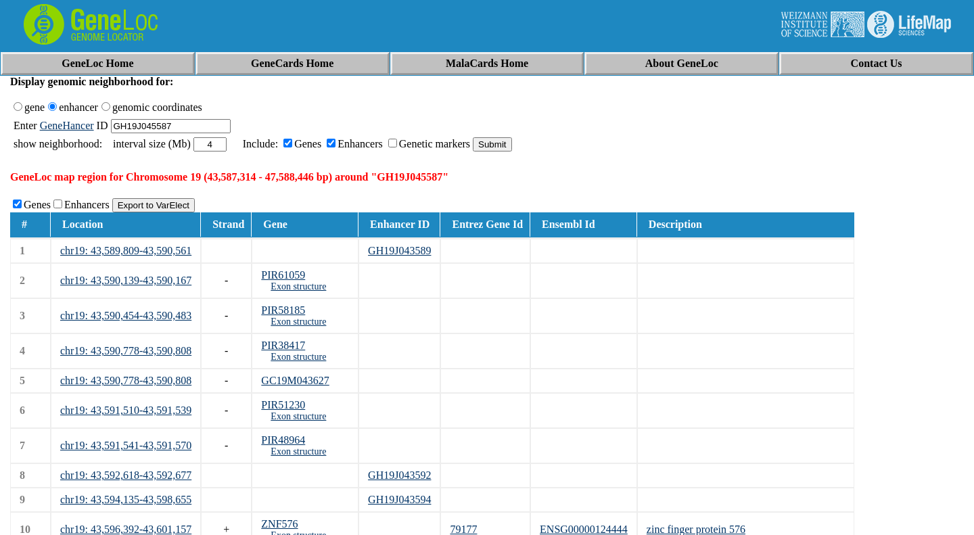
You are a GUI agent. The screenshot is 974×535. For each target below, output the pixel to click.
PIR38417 (283, 345)
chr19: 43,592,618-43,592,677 (125, 475)
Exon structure (298, 286)
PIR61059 (283, 275)
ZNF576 (279, 524)
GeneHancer (67, 125)
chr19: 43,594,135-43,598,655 (125, 499)
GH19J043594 (399, 499)
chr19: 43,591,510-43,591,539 (125, 410)
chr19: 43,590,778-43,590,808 (125, 350)
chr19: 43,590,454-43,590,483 (125, 315)
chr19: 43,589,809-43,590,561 (125, 250)
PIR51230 (283, 405)
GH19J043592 (399, 475)
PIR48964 (283, 440)
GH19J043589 (399, 250)
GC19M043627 (295, 380)
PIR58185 (283, 310)
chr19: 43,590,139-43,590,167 (125, 280)
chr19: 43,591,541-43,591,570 (125, 445)
